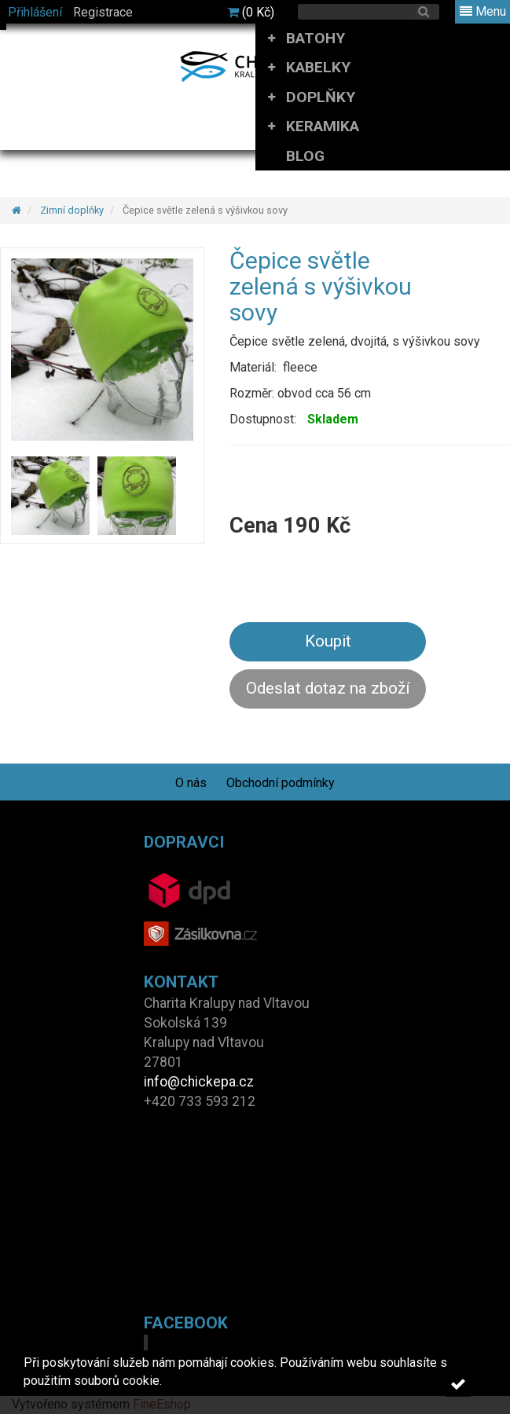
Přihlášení (35, 12)
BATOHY (315, 38)
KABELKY (318, 67)
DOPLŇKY (320, 97)
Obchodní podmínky (280, 782)
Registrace (103, 12)
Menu (483, 11)
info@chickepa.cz (199, 1082)
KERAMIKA (322, 126)
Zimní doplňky (72, 210)
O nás (191, 782)
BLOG (305, 156)
